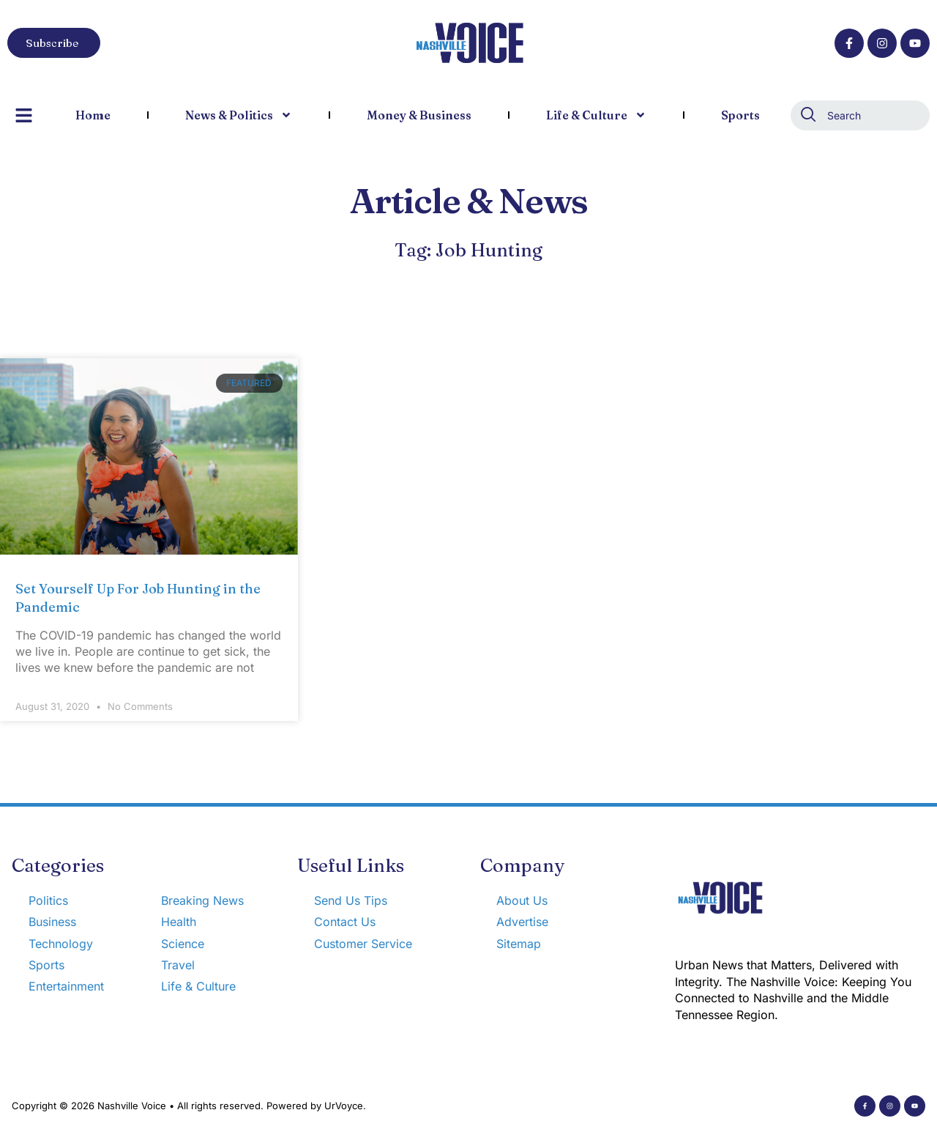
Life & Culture (596, 115)
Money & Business (419, 115)
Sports (740, 115)
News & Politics (238, 115)
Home (93, 115)
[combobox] (860, 115)
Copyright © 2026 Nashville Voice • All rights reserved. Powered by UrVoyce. (189, 1105)
